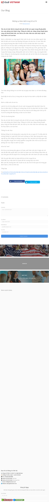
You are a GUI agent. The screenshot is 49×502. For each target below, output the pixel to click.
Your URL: (3, 229)
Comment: (3, 207)
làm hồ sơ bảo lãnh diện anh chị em (34, 172)
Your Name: (3, 219)
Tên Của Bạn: (3, 482)
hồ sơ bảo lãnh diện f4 (16, 172)
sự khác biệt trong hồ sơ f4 (9, 173)
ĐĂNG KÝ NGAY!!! (25, 492)
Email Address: (4, 224)
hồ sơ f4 (24, 172)
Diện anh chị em (26, 23)
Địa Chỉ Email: (3, 487)
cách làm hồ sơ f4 (7, 172)
